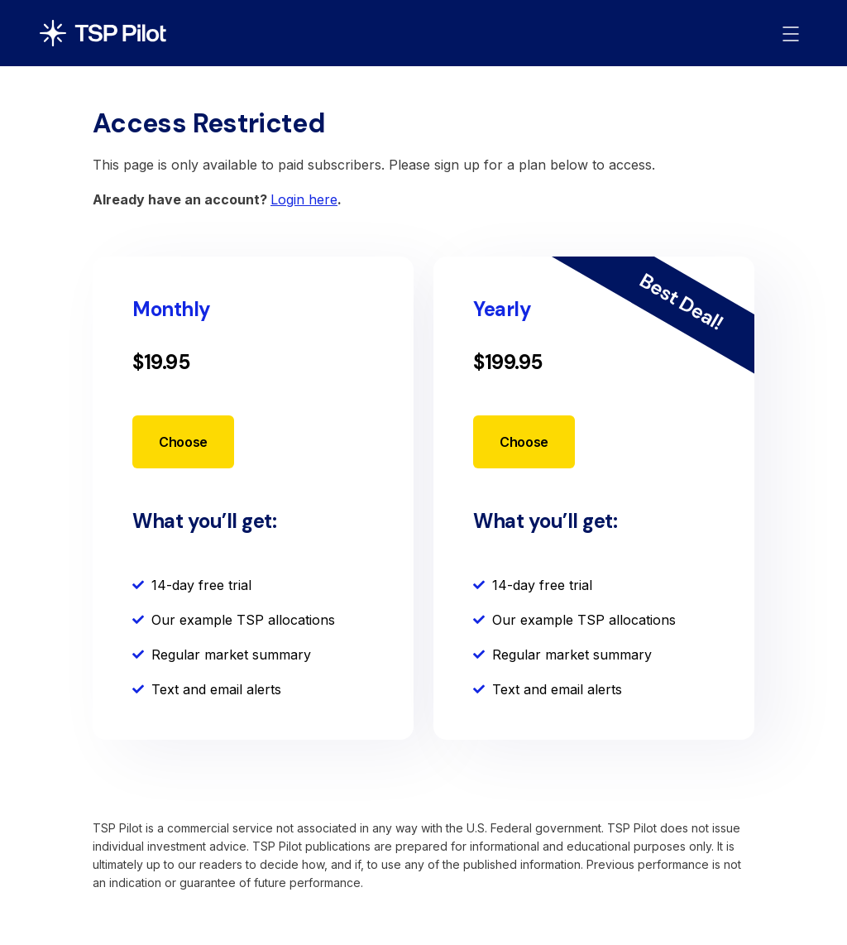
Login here (303, 199)
